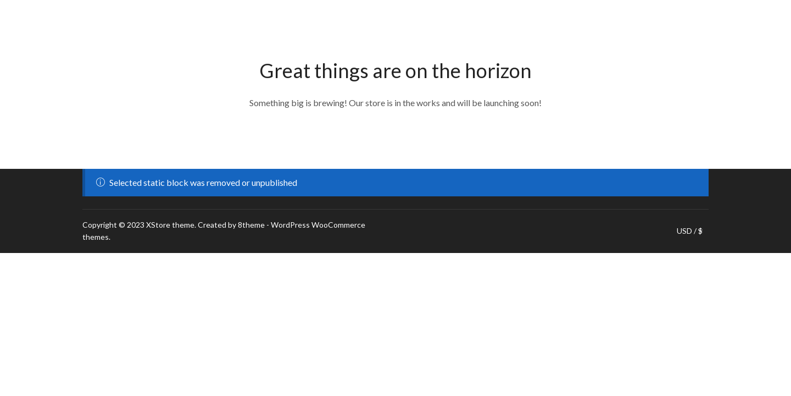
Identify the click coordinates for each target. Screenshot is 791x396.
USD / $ (690, 231)
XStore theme (170, 224)
